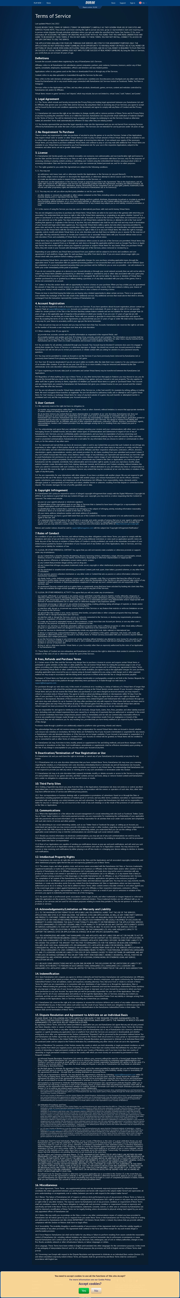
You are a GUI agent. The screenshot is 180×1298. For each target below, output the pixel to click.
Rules (49, 3)
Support (123, 3)
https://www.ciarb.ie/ (53, 1130)
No (96, 1291)
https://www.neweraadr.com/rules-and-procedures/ (67, 1110)
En (143, 2)
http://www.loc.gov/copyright (127, 524)
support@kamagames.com (59, 309)
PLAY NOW (38, 3)
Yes (84, 1291)
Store (113, 3)
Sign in (132, 3)
